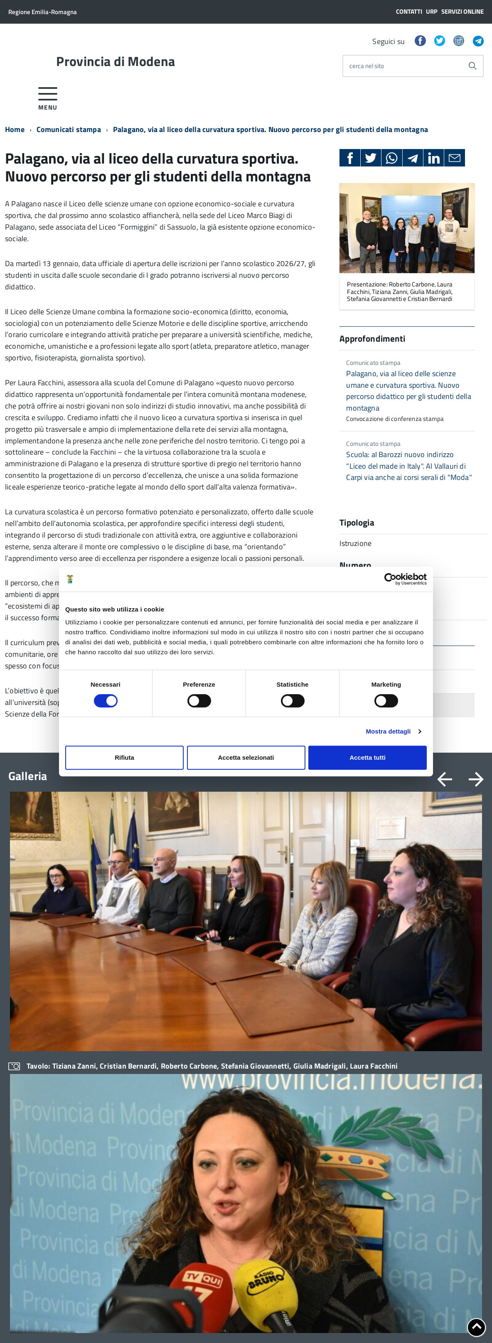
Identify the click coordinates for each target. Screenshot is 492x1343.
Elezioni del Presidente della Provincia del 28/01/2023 (46, 1009)
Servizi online (462, 11)
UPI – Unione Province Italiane (434, 1115)
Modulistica (120, 983)
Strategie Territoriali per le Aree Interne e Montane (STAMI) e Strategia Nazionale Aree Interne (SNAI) (438, 1031)
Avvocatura (313, 969)
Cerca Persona (34, 1259)
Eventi (402, 1129)
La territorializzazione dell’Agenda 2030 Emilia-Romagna (427, 1093)
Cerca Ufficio (31, 1249)
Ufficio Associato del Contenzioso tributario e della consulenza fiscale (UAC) (149, 1084)
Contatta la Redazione (44, 1267)
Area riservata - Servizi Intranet (141, 1227)
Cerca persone (124, 1142)
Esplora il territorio (419, 1144)
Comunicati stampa (69, 129)
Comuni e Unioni (416, 969)
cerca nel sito (366, 65)
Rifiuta (124, 757)
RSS (116, 1248)
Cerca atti (117, 1157)
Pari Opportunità (320, 1026)
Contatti (409, 11)
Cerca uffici (120, 1128)
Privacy (18, 1322)
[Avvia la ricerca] (472, 66)
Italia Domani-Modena (424, 1057)
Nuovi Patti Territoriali (424, 1071)
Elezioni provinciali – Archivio (47, 1027)
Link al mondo (129, 1239)
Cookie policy (51, 1322)
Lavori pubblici (317, 1012)
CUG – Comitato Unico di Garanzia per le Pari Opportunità (51, 1088)
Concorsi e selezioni (227, 1026)
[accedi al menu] (48, 97)
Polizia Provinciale (322, 1055)
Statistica (310, 1069)
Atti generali (25, 1042)
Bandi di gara (218, 1012)
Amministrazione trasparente (241, 969)
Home (15, 129)
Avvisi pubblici (220, 998)
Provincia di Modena (115, 61)
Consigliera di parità (132, 1062)
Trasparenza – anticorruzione (48, 1070)
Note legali (176, 1322)
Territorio (310, 1084)
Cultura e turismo (321, 1098)
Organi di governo (32, 969)
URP (432, 11)
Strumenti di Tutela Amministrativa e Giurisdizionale (149, 1016)
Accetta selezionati (246, 757)
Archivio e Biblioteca (132, 1048)
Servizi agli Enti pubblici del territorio (141, 1110)
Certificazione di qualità (40, 1106)
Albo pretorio (218, 983)
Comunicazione (221, 1055)
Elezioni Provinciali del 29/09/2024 (38, 987)
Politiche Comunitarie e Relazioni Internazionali (342, 1116)
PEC (20, 1232)
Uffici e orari (25, 1056)
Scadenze (214, 1041)
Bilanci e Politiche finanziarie (337, 983)
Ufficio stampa (221, 1069)
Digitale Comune (416, 1005)
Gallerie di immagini (421, 1158)
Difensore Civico (126, 1034)
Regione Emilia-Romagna (42, 12)
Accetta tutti (367, 757)
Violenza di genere (322, 1041)
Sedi (21, 1223)
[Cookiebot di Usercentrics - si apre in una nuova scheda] (390, 579)
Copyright (211, 1322)
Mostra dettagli (388, 731)
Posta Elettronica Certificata (390, 1314)
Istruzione (311, 998)
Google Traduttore (135, 1264)
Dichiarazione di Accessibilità (115, 1322)
